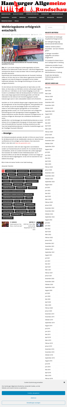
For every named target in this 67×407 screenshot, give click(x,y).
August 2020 (48, 290)
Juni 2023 (47, 190)
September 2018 (50, 358)
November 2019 (49, 317)
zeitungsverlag (7, 218)
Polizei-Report (7, 204)
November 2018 (49, 352)
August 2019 (48, 325)
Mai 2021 (47, 264)
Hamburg (28, 184)
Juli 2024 (47, 152)
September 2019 (50, 322)
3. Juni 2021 (7, 34)
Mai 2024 (47, 158)
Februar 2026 (49, 96)
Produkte (59, 17)
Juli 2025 (47, 117)
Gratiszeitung (18, 184)
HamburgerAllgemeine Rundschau (13, 198)
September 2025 (50, 111)
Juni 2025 (47, 120)
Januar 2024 (48, 170)
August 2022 (48, 220)
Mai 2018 (47, 369)
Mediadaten (50, 17)
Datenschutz (45, 14)
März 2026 (48, 93)
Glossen (14, 17)
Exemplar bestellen (57, 14)
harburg (29, 198)
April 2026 (48, 90)
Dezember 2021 (49, 243)
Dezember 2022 (49, 208)
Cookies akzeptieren (33, 393)
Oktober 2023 (49, 179)
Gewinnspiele (5, 17)
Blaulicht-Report (18, 14)
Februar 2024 (49, 167)
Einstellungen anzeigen (33, 402)
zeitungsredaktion (29, 214)
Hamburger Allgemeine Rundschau (13, 191)
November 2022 (49, 211)
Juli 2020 (47, 293)
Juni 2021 (47, 261)
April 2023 (48, 196)
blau (4, 174)
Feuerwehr (6, 181)
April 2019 (48, 337)
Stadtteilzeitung (8, 211)
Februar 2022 (49, 237)
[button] (64, 382)
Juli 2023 (47, 187)
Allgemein (35, 34)
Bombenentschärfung (16, 177)
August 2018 (48, 361)
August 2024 (48, 149)
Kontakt (41, 17)
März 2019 (48, 340)
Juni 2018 (47, 367)
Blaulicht (12, 174)
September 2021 (50, 252)
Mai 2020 (47, 299)
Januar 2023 (48, 205)
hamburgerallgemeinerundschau (21, 34)
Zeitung (32, 211)
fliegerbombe (7, 184)
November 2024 (49, 140)
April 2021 (48, 267)
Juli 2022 (47, 223)
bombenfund (30, 177)
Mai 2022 (47, 228)
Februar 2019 (49, 343)
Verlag (17, 21)
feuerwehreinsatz (32, 181)
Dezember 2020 (49, 278)
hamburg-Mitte (21, 188)
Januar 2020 (48, 311)
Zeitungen (6, 214)
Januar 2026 (48, 99)
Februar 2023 (49, 202)
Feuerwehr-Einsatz (17, 181)
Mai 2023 (47, 193)
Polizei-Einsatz (26, 201)
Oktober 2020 (49, 284)
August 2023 (48, 184)
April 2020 (48, 302)
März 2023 (48, 199)
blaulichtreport (36, 174)
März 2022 (48, 234)
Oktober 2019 (49, 320)
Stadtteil (31, 208)
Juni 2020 (47, 296)
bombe (5, 177)
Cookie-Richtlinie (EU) (32, 14)
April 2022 (48, 231)
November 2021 (49, 246)
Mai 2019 (47, 334)
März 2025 (48, 129)
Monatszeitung (7, 201)
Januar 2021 (48, 275)
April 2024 (48, 161)
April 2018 (48, 372)
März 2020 (48, 305)
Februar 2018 (49, 378)
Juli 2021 (47, 258)
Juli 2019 (47, 328)
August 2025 (48, 114)
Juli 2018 (47, 364)
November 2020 (49, 281)
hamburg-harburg (8, 188)
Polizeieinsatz (19, 204)
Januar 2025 (48, 134)
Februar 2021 (49, 273)
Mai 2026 (47, 87)
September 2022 (50, 217)
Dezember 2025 (49, 102)
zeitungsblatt (16, 214)
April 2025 (48, 126)
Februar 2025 (49, 132)
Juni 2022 (47, 226)
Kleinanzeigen (32, 17)
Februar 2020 (49, 308)
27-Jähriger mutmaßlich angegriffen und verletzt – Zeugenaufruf (52, 55)
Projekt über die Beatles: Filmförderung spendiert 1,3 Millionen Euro (53, 77)
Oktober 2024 (49, 143)
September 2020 (50, 287)
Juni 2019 (47, 331)
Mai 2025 (47, 123)
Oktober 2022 (49, 214)
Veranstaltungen (6, 21)
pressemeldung (7, 208)
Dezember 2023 (49, 173)
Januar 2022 (48, 240)
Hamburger (32, 188)
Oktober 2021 (49, 249)
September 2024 (50, 146)
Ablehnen (33, 398)
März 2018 (48, 375)
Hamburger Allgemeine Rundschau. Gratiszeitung (17, 194)
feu (38, 177)
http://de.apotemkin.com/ (22, 143)
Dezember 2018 (49, 349)
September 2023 (50, 181)
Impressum (22, 17)
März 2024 (48, 164)
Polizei (17, 201)
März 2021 (48, 270)
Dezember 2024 (49, 137)
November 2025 (49, 105)
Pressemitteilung (20, 208)
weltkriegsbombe (21, 211)
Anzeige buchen (5, 14)
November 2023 (49, 176)
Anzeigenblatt (10, 171)
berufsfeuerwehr (36, 171)
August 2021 (48, 255)
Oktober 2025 (49, 108)
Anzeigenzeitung (23, 171)
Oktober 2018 (49, 355)
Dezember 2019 (49, 314)
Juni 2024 (47, 155)
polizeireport (30, 204)
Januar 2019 (48, 346)
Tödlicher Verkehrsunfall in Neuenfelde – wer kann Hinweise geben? (54, 48)
